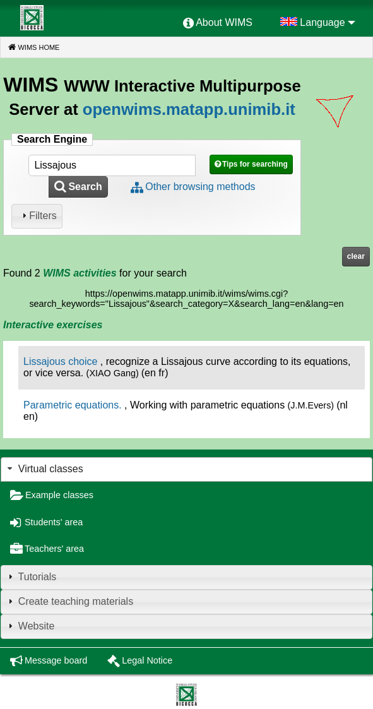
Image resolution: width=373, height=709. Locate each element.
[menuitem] (218, 23)
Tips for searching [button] (255, 164)
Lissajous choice (60, 361)
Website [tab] (29, 626)
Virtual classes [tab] (44, 468)
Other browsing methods (200, 186)
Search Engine (52, 139)
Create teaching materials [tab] (69, 601)
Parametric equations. (72, 405)
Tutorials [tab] (30, 576)
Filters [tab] (38, 215)
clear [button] (356, 256)
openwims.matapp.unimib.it (189, 109)
